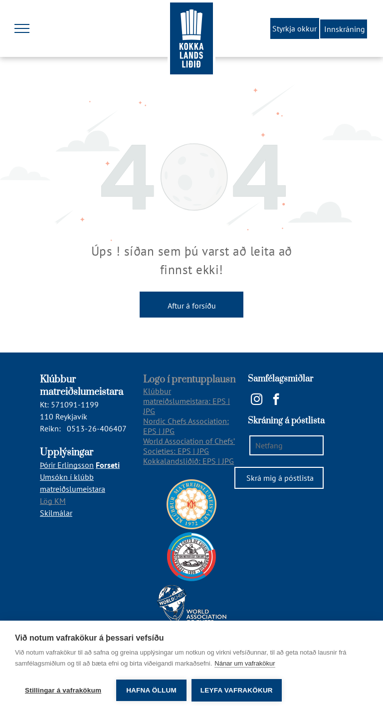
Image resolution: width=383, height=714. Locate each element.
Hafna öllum (151, 690)
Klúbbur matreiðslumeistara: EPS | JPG (186, 401)
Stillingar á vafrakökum (63, 690)
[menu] (22, 28)
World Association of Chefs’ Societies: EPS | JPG (189, 446)
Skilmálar (56, 513)
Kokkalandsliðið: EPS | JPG (188, 461)
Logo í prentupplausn (189, 379)
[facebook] (276, 400)
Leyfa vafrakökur (236, 690)
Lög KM (53, 501)
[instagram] (256, 400)
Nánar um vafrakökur (244, 663)
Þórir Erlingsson (67, 465)
